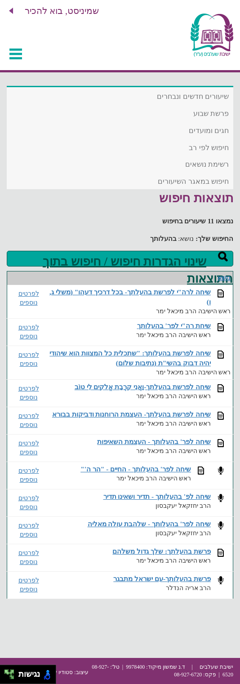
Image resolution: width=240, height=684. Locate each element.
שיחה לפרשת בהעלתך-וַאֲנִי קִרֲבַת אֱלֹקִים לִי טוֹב (143, 387)
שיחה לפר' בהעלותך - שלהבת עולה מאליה (149, 524)
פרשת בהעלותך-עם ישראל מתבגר (162, 578)
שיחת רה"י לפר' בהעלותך (174, 325)
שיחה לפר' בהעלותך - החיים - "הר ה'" (135, 469)
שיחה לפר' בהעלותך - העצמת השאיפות (154, 441)
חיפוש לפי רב (209, 147)
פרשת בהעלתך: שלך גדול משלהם (161, 551)
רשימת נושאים (207, 164)
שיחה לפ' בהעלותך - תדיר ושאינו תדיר (157, 496)
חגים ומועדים (209, 130)
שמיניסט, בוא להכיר (62, 11)
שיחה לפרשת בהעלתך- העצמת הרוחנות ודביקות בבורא (131, 414)
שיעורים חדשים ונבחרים (193, 96)
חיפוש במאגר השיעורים (193, 181)
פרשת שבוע (211, 113)
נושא (224, 278)
